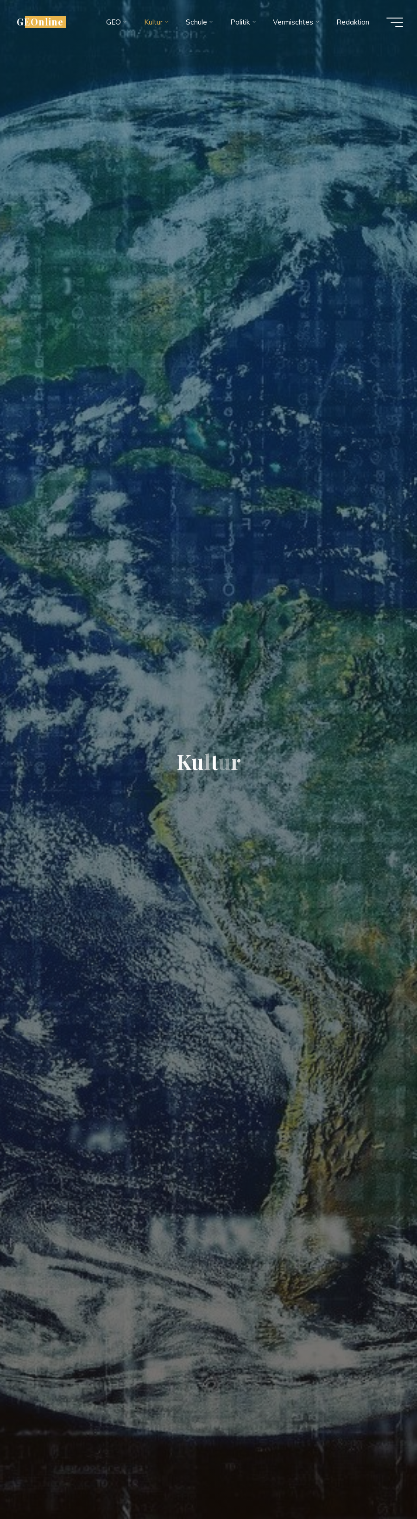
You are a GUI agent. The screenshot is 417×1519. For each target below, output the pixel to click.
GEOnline (40, 22)
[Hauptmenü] (394, 22)
